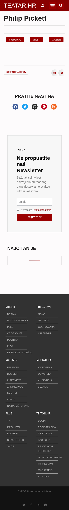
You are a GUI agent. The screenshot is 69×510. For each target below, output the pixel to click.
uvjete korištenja (42, 209)
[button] (52, 5)
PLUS (9, 413)
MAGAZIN (11, 360)
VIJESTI (10, 307)
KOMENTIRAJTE (16, 72)
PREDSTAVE (44, 307)
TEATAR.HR (20, 5)
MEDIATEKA (43, 360)
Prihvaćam (35, 209)
